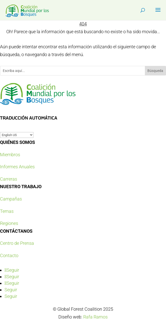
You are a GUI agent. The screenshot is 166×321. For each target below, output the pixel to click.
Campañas (11, 199)
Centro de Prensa (17, 243)
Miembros (10, 154)
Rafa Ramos (95, 316)
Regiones (9, 223)
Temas (7, 211)
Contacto (9, 255)
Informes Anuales (17, 166)
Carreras (8, 179)
